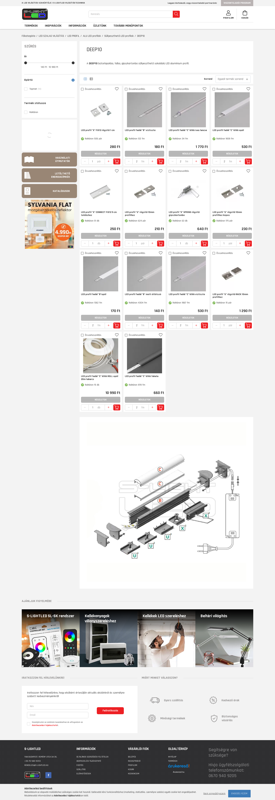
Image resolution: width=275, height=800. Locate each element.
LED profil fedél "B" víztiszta (140, 130)
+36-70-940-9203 (32, 761)
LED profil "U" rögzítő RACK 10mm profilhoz (230, 296)
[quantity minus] (85, 161)
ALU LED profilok (92, 36)
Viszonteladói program (237, 3)
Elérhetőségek (83, 773)
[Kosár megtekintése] (244, 14)
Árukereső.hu (178, 772)
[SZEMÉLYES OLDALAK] (227, 14)
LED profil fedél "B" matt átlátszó (143, 294)
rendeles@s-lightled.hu (36, 765)
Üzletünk (99, 26)
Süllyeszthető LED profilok (119, 36)
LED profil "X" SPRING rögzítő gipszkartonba (184, 214)
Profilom (132, 765)
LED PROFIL (73, 36)
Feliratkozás (110, 710)
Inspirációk (53, 26)
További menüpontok (128, 26)
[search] (175, 14)
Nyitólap (172, 757)
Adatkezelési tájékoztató (88, 761)
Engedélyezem (239, 793)
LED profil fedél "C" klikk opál (228, 130)
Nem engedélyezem (214, 793)
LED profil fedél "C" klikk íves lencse (188, 130)
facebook (48, 775)
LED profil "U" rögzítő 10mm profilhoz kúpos (227, 214)
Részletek (101, 153)
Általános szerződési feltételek (92, 757)
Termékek (172, 761)
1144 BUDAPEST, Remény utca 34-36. (40, 757)
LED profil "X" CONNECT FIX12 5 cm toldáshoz (99, 214)
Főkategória (28, 36)
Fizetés (79, 765)
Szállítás (81, 769)
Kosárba (116, 161)
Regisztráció (134, 761)
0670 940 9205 (222, 776)
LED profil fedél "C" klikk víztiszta (187, 294)
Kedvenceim (133, 773)
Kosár (131, 769)
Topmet (35, 89)
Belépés (132, 757)
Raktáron (33, 112)
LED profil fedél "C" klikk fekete (141, 376)
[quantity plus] (108, 161)
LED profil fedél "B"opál (93, 294)
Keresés (94, 14)
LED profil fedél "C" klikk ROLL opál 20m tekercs (99, 378)
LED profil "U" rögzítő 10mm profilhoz (139, 214)
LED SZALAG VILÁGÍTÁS (51, 36)
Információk (77, 26)
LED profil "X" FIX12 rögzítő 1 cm (98, 130)
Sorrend (208, 79)
